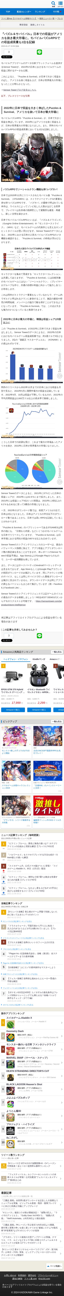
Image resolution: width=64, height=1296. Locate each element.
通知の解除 (17, 1278)
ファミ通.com (30, 1278)
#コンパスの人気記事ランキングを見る (17, 921)
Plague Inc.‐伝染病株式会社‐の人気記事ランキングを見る (23, 963)
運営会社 (32, 1275)
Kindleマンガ (39, 659)
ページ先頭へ (55, 1266)
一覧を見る (57, 652)
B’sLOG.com (44, 1278)
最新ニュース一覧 (47, 18)
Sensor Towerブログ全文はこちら (19, 90)
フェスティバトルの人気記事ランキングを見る (20, 988)
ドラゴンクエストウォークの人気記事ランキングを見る (23, 938)
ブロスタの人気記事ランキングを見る (17, 949)
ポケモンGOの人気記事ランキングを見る (18, 1005)
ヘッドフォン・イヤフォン (15, 659)
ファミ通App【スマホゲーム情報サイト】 (19, 18)
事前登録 (23, 25)
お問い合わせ (10, 1275)
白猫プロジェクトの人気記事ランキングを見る (20, 974)
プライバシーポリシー (48, 1275)
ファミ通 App (11, 4)
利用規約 (22, 1275)
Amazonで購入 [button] (13, 710)
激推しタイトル (37, 25)
